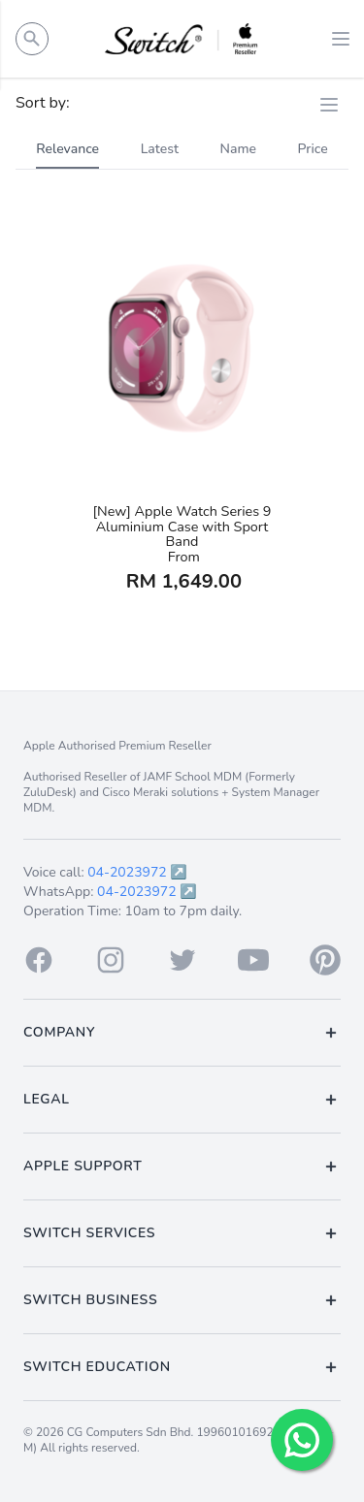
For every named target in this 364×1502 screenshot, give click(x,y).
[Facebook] (38, 959)
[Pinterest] (325, 959)
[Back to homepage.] (182, 38)
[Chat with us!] (302, 1440)
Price (313, 149)
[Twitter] (182, 959)
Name (238, 149)
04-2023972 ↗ (137, 872)
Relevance (67, 149)
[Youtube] (253, 959)
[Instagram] (110, 959)
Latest (160, 149)
